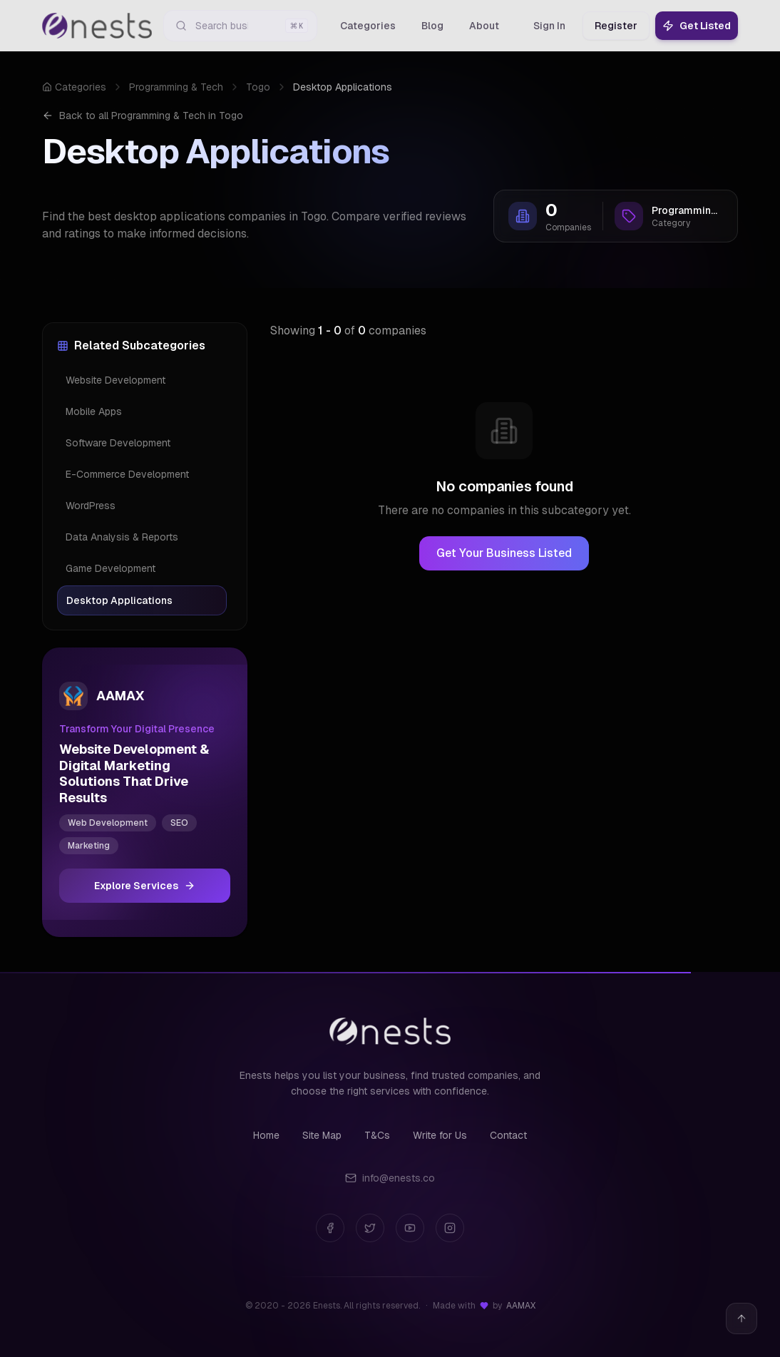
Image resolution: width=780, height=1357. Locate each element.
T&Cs (377, 1135)
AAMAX (520, 1305)
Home (266, 1135)
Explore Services (144, 885)
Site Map (322, 1135)
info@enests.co (390, 1178)
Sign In (549, 25)
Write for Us (440, 1135)
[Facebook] (330, 1228)
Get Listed (696, 25)
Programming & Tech (176, 87)
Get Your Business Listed (504, 553)
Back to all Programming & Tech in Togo (142, 115)
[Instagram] (450, 1228)
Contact (508, 1135)
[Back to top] (741, 1318)
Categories (74, 87)
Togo (258, 87)
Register (616, 25)
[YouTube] (410, 1228)
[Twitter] (370, 1228)
